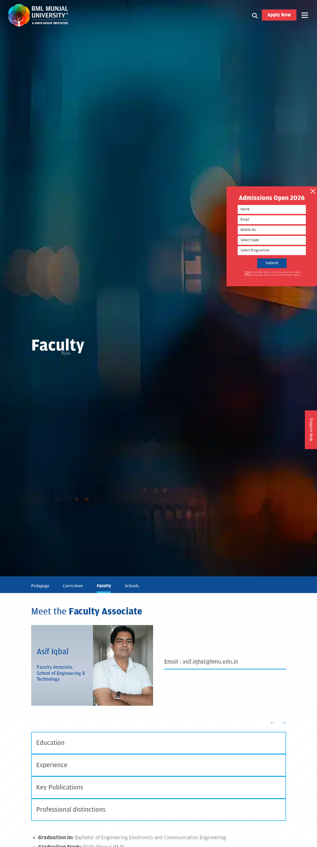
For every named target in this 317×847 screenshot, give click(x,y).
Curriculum (73, 586)
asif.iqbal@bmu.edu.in (210, 662)
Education (50, 743)
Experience (51, 765)
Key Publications (59, 787)
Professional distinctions (70, 809)
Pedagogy (40, 586)
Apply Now (279, 15)
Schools (132, 586)
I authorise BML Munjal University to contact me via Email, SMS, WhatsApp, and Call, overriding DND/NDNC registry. (274, 272)
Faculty (104, 585)
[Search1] (255, 15)
